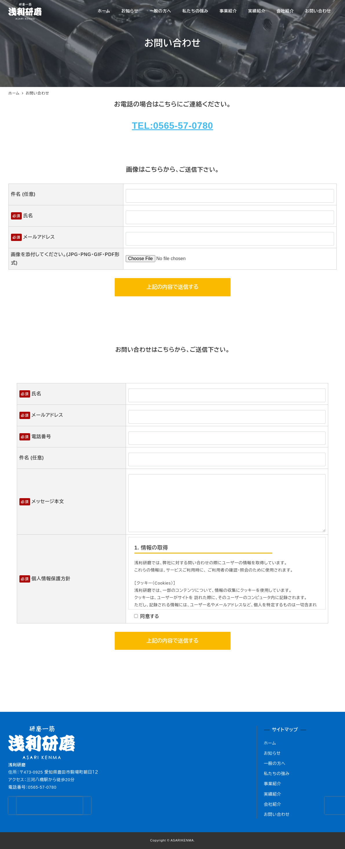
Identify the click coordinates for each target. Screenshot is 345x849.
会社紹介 (272, 804)
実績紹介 (272, 794)
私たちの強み (277, 773)
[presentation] (54, 805)
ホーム (270, 743)
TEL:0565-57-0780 (172, 125)
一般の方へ (275, 763)
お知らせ (272, 753)
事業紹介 (272, 783)
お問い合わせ (277, 814)
